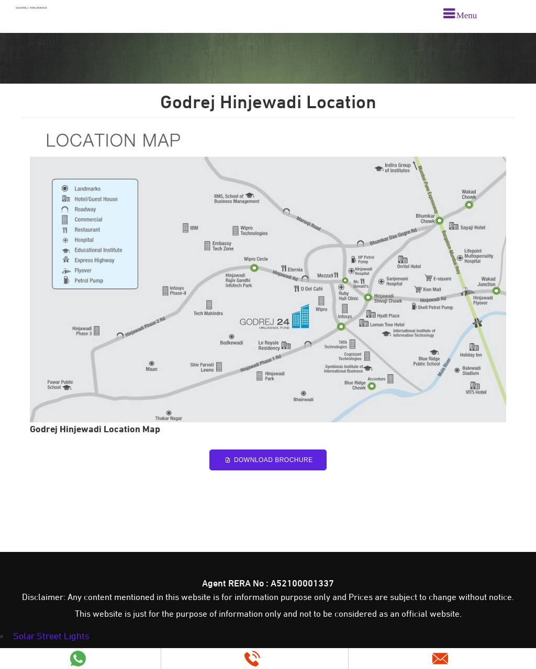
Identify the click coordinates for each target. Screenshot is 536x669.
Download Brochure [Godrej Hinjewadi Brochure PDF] (267, 460)
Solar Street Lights (51, 635)
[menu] (460, 15)
